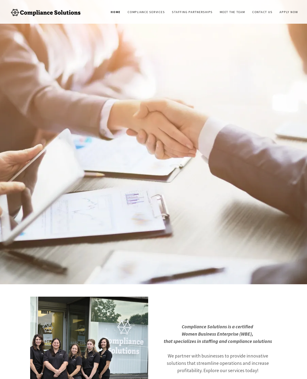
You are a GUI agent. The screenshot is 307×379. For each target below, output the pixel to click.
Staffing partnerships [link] (192, 12)
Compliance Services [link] (146, 12)
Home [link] (115, 12)
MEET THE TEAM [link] (232, 12)
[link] (45, 11)
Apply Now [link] (288, 12)
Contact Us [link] (262, 12)
